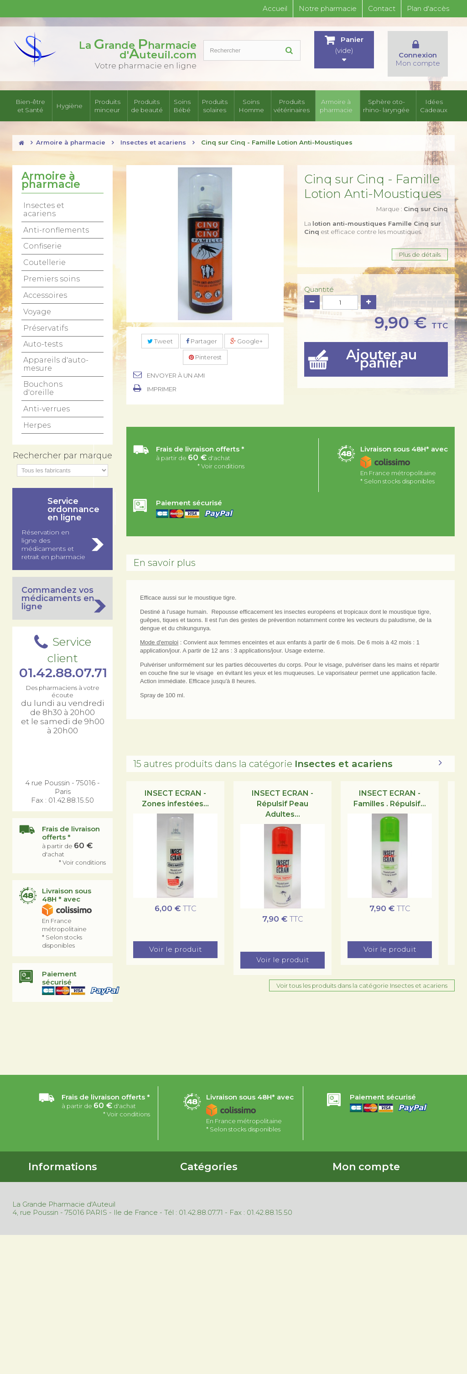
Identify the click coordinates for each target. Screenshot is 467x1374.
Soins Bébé (182, 106)
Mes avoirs (347, 1194)
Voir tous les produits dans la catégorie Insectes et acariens (361, 986)
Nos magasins (47, 1217)
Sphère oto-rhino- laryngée (388, 106)
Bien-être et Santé (33, 106)
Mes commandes (357, 1182)
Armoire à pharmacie (335, 106)
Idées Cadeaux (436, 106)
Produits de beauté (146, 106)
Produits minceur (105, 106)
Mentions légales (53, 1281)
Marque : (412, 209)
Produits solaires (214, 106)
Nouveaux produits (56, 1245)
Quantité (319, 290)
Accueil (275, 8)
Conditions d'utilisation (61, 1194)
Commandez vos (62, 599)
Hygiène (70, 106)
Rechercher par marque (62, 456)
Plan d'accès (428, 8)
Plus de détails (420, 255)
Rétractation (47, 1269)
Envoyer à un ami (176, 376)
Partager (201, 342)
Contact (381, 8)
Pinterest (205, 358)
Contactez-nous (52, 1205)
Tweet (160, 342)
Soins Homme (249, 106)
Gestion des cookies (57, 1292)
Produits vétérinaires (289, 106)
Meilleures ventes (53, 1257)
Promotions (45, 1233)
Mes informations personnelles (376, 1217)
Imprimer (161, 390)
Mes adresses (351, 1205)
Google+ (246, 342)
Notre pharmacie (328, 8)
